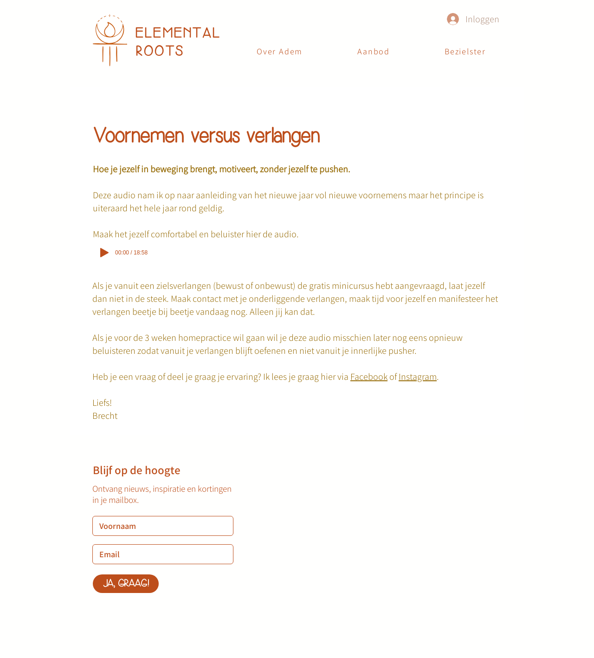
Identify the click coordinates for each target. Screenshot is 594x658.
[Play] (104, 252)
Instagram (418, 377)
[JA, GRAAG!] (126, 583)
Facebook (368, 377)
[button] (373, 51)
